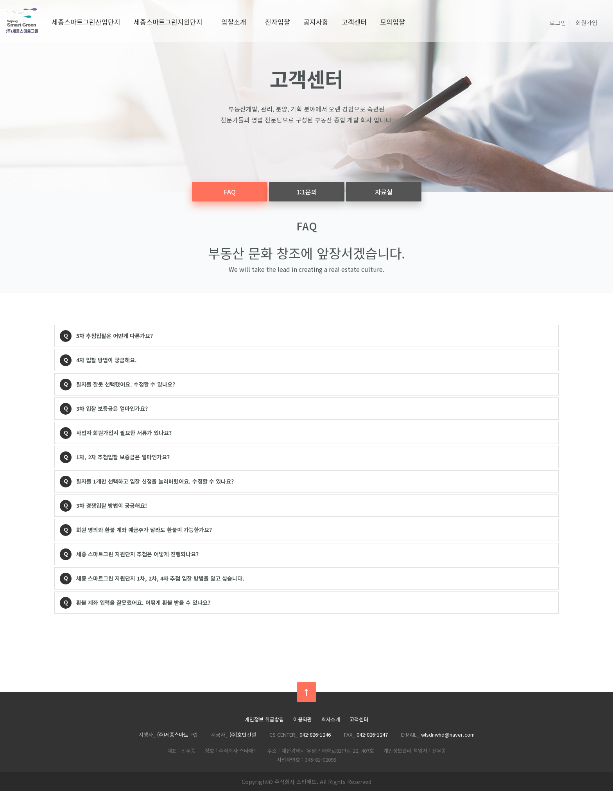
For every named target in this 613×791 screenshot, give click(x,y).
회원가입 (586, 22)
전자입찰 (277, 22)
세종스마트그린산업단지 (86, 22)
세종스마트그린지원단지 (168, 22)
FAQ (230, 191)
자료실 (384, 191)
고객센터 (354, 22)
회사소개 (330, 719)
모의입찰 (392, 22)
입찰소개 (233, 22)
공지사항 (315, 22)
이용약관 (302, 719)
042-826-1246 (315, 734)
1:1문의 (306, 191)
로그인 (558, 22)
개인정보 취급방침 (264, 719)
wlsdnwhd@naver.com (448, 734)
